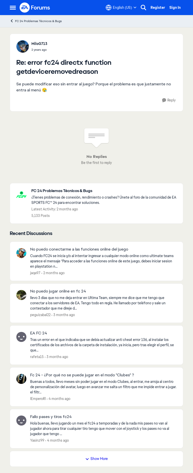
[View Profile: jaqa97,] (21, 253)
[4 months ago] (58, 398)
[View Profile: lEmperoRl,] (21, 379)
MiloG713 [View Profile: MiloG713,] (39, 43)
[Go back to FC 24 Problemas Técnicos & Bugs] (104, 191)
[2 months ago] (53, 273)
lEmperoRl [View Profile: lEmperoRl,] (38, 398)
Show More (96, 458)
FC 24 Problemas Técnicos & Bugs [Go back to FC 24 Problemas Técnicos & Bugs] (36, 21)
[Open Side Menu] (12, 7)
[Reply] (169, 100)
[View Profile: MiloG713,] (22, 46)
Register (158, 7)
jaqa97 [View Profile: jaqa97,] (35, 273)
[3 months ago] (63, 315)
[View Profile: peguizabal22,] (21, 295)
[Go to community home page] (35, 8)
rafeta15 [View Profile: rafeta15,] (37, 356)
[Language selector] (121, 8)
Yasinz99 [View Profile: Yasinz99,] (37, 440)
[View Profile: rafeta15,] (21, 337)
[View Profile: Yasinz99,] (21, 421)
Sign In (175, 7)
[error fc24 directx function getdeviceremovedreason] (39, 49)
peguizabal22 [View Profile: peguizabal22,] (40, 315)
